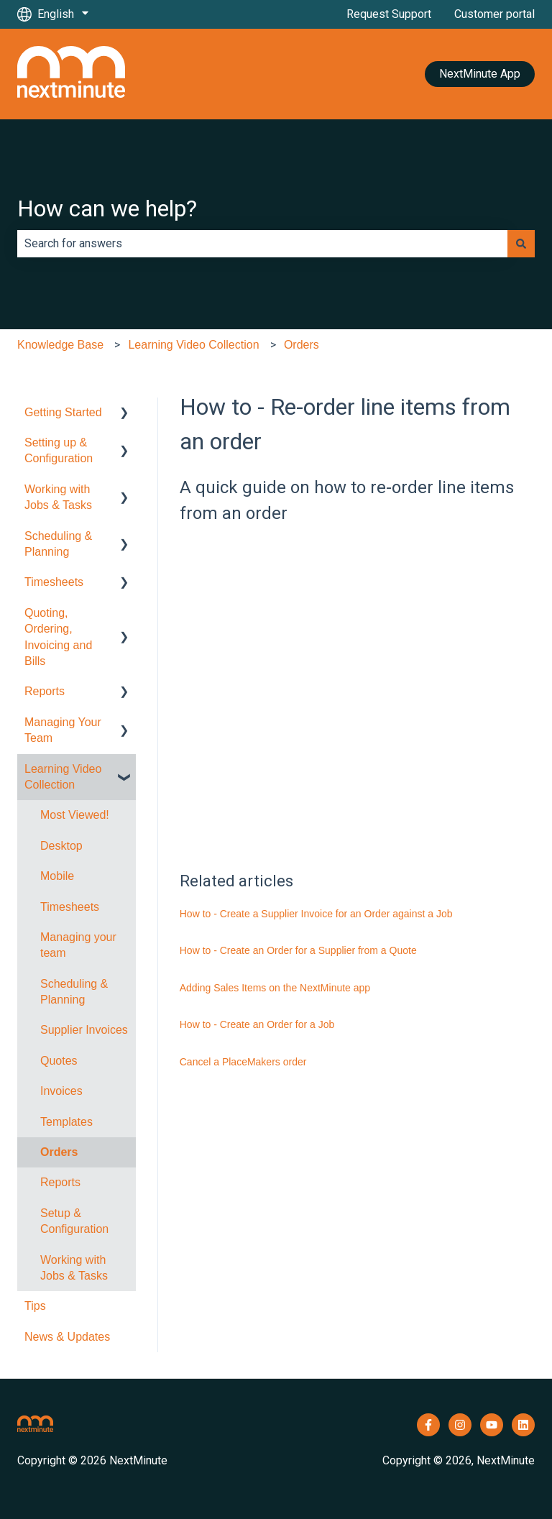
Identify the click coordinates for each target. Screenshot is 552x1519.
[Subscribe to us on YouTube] (491, 1424)
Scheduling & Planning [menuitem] (58, 544)
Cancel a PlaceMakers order (243, 1062)
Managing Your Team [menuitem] (62, 730)
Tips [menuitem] (35, 1306)
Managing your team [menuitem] (78, 945)
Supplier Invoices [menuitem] (84, 1030)
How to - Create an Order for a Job (257, 1024)
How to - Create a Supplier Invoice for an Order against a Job (316, 913)
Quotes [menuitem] (59, 1061)
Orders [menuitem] (59, 1152)
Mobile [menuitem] (57, 876)
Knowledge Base (60, 345)
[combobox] (262, 243)
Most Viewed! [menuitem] (74, 815)
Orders (301, 345)
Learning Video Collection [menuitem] (62, 777)
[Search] (521, 243)
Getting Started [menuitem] (63, 412)
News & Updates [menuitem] (67, 1337)
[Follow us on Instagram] (460, 1424)
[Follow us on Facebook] (428, 1424)
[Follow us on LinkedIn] (523, 1424)
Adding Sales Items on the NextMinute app (275, 987)
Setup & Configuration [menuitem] (74, 1221)
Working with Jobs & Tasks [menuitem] (58, 497)
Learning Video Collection (193, 345)
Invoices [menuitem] (61, 1091)
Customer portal (494, 14)
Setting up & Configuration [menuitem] (58, 450)
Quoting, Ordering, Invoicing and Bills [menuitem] (58, 637)
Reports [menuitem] (44, 691)
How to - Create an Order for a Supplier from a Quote (298, 950)
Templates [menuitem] (66, 1122)
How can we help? (107, 208)
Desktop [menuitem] (61, 846)
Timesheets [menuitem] (53, 582)
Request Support (388, 14)
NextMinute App (479, 74)
